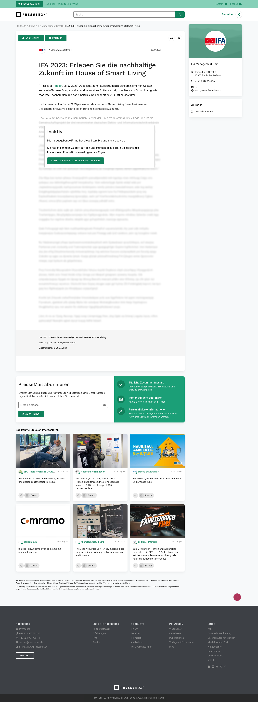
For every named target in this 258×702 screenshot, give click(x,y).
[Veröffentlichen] (237, 597)
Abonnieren (31, 38)
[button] (21, 495)
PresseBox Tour (29, 4)
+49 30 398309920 (205, 81)
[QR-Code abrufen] (179, 38)
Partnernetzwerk (101, 629)
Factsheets (175, 633)
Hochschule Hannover (93, 471)
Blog (171, 646)
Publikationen (176, 638)
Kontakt (56, 38)
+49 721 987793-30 (29, 633)
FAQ (95, 638)
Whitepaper (175, 629)
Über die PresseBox (106, 624)
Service (96, 642)
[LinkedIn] (213, 666)
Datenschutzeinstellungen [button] (221, 638)
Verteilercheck (215, 655)
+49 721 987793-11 (29, 638)
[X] (221, 666)
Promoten (136, 638)
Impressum (214, 651)
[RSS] (217, 666)
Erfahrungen (99, 633)
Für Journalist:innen (141, 646)
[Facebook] (209, 666)
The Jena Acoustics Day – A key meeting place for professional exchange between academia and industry (100, 552)
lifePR (211, 660)
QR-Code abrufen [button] (204, 111)
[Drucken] (171, 38)
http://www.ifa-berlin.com (208, 90)
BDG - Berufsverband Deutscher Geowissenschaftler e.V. (54, 471)
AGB (210, 629)
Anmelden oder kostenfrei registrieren (75, 161)
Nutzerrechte (215, 646)
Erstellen (135, 633)
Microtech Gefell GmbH (93, 542)
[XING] (225, 666)
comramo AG (31, 542)
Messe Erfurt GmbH (148, 471)
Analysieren (137, 642)
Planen (134, 629)
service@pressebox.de (90, 589)
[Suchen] (180, 14)
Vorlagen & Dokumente (181, 642)
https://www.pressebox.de (33, 646)
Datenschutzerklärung (219, 633)
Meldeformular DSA (218, 642)
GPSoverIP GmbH (147, 542)
